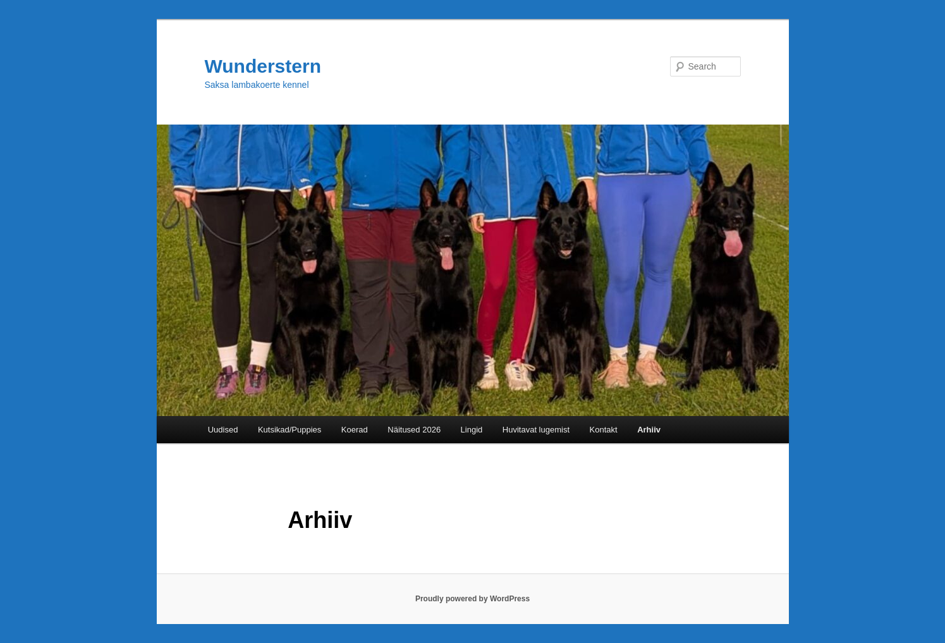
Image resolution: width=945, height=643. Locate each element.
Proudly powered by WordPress (472, 598)
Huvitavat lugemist (536, 429)
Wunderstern (263, 66)
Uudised (223, 429)
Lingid (472, 429)
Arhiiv (649, 429)
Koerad (354, 429)
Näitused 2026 (414, 429)
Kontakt (604, 429)
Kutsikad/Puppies (289, 429)
